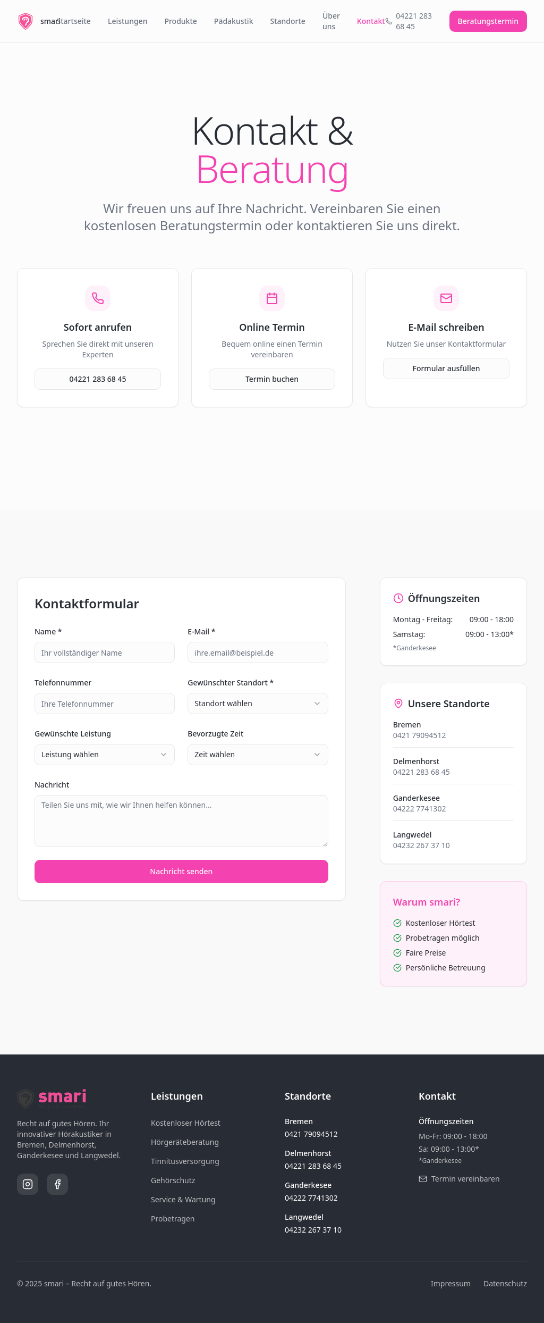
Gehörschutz (173, 1180)
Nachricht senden (181, 871)
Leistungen (128, 21)
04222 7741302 (419, 808)
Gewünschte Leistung (73, 734)
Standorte (287, 21)
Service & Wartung (183, 1199)
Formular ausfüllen (446, 368)
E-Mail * (201, 631)
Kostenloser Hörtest (185, 1123)
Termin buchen (272, 379)
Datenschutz (505, 1283)
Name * (48, 631)
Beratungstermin (488, 21)
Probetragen (173, 1218)
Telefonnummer (63, 682)
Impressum (451, 1283)
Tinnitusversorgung (185, 1161)
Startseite (74, 21)
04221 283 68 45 (97, 379)
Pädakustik (233, 21)
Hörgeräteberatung (185, 1142)
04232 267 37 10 (421, 845)
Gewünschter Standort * (231, 682)
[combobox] (258, 703)
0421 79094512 (419, 735)
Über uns (331, 21)
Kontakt (371, 21)
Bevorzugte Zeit (215, 734)
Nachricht (52, 785)
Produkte (180, 21)
